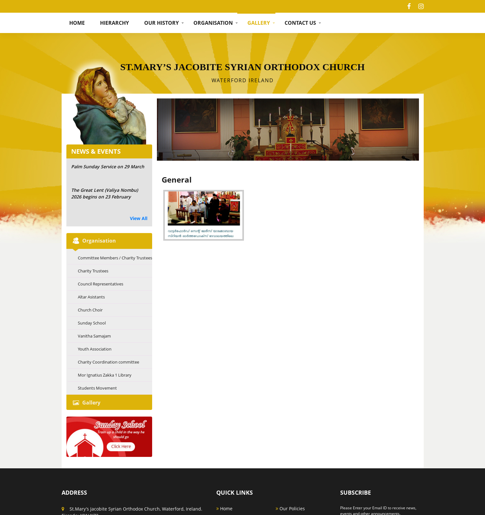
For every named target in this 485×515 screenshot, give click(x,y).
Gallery (258, 22)
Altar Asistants (91, 297)
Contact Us (300, 22)
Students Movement (97, 388)
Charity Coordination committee (108, 362)
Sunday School (92, 323)
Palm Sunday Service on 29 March (107, 167)
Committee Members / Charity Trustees (115, 258)
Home (77, 22)
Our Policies (290, 504)
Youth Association (94, 349)
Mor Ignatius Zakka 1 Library (104, 375)
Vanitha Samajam (94, 336)
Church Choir (90, 310)
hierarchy (114, 22)
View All (138, 218)
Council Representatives (100, 284)
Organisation (213, 22)
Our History (161, 22)
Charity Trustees (93, 271)
